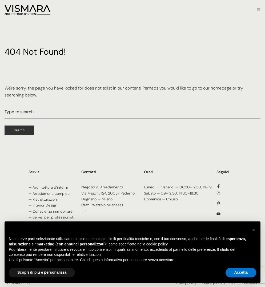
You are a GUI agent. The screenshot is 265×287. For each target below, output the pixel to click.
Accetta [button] (241, 272)
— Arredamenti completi (49, 193)
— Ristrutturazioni (43, 199)
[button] (253, 230)
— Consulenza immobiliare (51, 211)
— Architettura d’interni (48, 187)
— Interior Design (43, 205)
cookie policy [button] (156, 244)
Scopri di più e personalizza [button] (41, 272)
